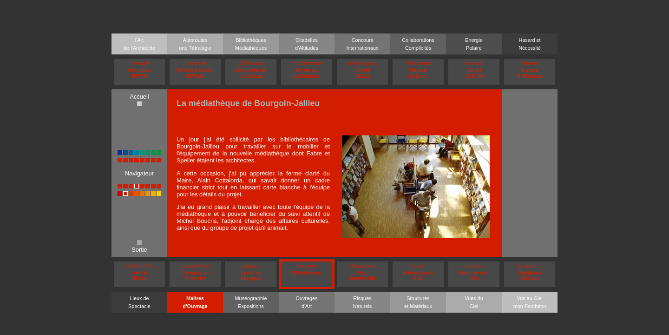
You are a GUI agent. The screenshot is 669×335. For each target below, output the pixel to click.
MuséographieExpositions (251, 302)
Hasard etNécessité (529, 44)
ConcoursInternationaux (363, 44)
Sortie (139, 247)
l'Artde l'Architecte (139, 44)
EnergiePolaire (473, 44)
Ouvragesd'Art (306, 302)
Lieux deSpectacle (139, 302)
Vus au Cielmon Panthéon (529, 302)
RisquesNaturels (362, 302)
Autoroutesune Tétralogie (195, 44)
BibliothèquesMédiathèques (251, 44)
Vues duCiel (474, 302)
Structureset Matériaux (418, 302)
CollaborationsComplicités (418, 44)
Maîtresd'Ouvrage (195, 302)
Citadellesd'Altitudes (306, 44)
